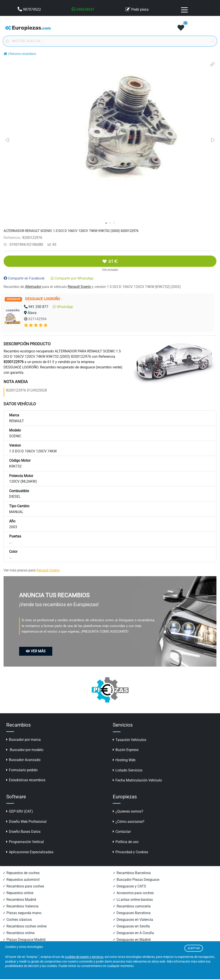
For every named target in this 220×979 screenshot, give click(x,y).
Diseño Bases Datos (23, 831)
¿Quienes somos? (128, 811)
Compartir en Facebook (24, 278)
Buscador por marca (23, 739)
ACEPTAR (194, 948)
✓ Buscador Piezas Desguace (136, 879)
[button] (212, 64)
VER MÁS (36, 651)
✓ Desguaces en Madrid (132, 939)
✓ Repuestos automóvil (21, 879)
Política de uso (126, 842)
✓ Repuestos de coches (21, 873)
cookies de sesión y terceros (84, 957)
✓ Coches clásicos (17, 919)
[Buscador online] (110, 41)
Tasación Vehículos (129, 740)
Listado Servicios (127, 770)
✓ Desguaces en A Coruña (133, 933)
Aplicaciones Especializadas (29, 852)
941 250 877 (36, 307)
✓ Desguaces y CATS (129, 886)
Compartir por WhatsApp (72, 278)
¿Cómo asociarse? (128, 821)
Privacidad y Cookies (130, 852)
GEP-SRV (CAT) (19, 811)
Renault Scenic (79, 287)
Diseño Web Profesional (26, 821)
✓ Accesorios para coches (133, 893)
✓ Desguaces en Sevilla (131, 926)
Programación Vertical (25, 842)
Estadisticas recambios (25, 780)
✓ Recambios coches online (24, 926)
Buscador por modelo (24, 750)
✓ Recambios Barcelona (132, 873)
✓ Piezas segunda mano (22, 913)
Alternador (33, 287)
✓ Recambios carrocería (132, 906)
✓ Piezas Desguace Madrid (24, 939)
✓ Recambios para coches (23, 886)
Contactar (122, 831)
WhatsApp (63, 307)
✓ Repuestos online (18, 893)
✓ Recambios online (18, 933)
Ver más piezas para (32, 570)
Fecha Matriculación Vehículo (137, 780)
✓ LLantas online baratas (133, 899)
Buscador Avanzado (23, 760)
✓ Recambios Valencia (20, 906)
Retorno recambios (23, 54)
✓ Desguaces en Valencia (133, 919)
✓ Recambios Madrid (19, 899)
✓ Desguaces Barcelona (132, 913)
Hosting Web (124, 760)
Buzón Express (126, 750)
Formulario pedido (22, 770)
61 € (110, 261)
